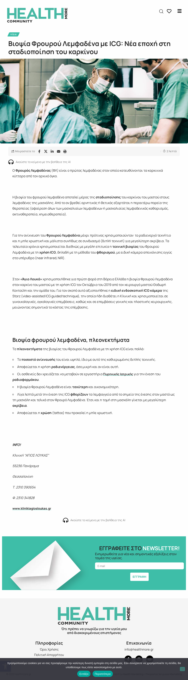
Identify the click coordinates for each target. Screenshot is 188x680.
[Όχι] (182, 669)
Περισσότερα (103, 673)
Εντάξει (83, 673)
